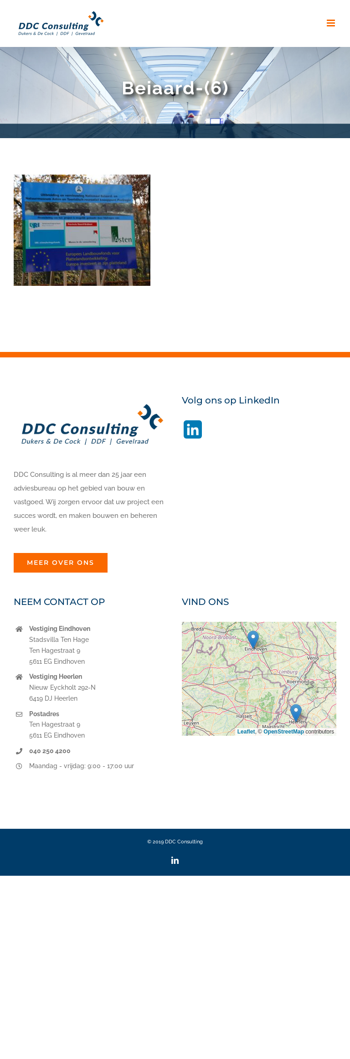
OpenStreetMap (283, 731)
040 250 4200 (50, 750)
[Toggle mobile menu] (331, 23)
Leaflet (246, 731)
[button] (253, 639)
